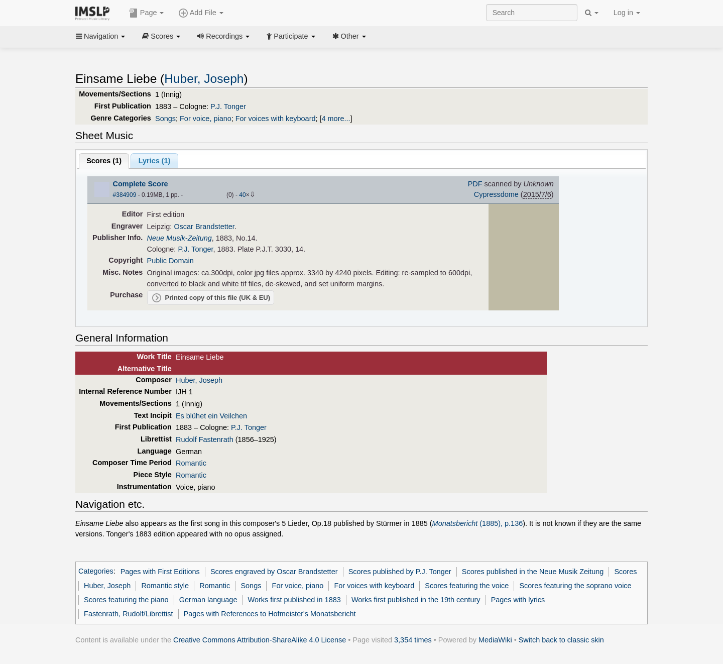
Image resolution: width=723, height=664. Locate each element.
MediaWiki (495, 640)
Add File (201, 13)
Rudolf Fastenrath (204, 439)
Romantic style (165, 586)
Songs (165, 119)
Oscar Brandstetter (204, 227)
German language (208, 600)
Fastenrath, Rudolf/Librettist (128, 614)
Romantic (191, 463)
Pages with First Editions (160, 572)
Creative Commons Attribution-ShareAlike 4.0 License (259, 640)
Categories (95, 572)
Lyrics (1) (155, 161)
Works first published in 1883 (294, 600)
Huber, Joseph (204, 78)
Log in (627, 13)
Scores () (104, 161)
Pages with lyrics (518, 600)
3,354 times (413, 640)
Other (349, 36)
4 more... (336, 119)
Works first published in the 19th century (415, 600)
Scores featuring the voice (467, 586)
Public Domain (170, 261)
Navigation (100, 36)
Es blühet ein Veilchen (211, 416)
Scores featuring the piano (126, 600)
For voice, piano (205, 119)
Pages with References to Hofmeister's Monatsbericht (270, 614)
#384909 (125, 194)
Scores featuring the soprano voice (575, 586)
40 (242, 194)
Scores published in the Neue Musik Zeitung (533, 572)
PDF (475, 184)
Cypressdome (496, 194)
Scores (161, 36)
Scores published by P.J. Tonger (399, 572)
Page (146, 13)
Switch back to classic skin (561, 640)
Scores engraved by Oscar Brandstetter (274, 572)
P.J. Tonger (228, 106)
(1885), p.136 (477, 523)
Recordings (223, 36)
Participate (291, 36)
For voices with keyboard (275, 119)
